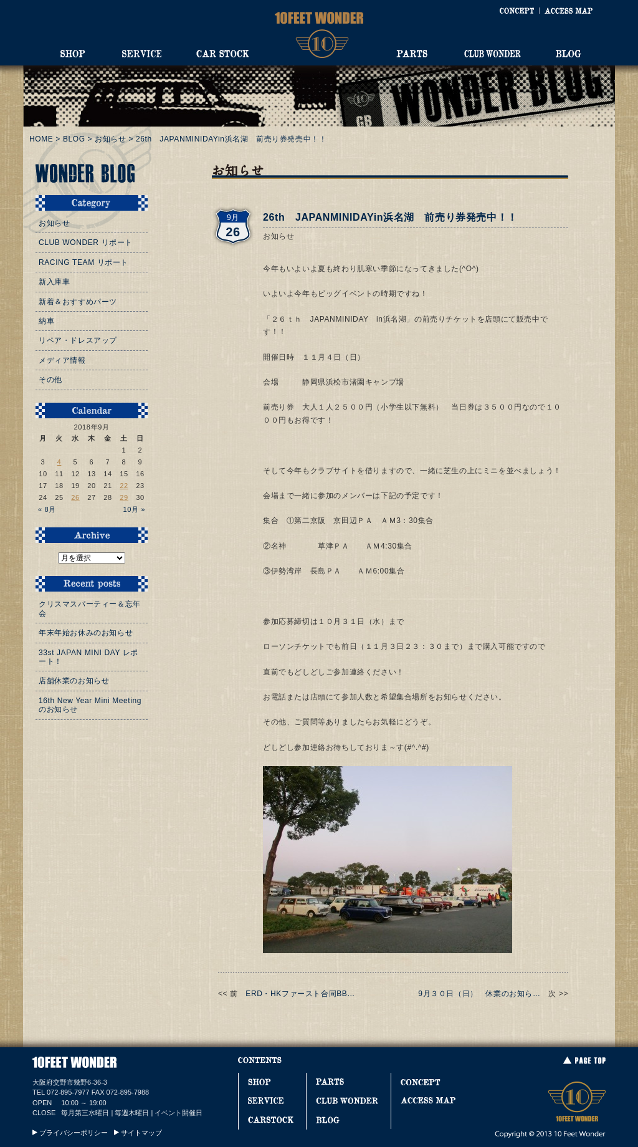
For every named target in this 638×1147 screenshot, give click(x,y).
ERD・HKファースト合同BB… (300, 993)
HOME (41, 139)
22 (124, 485)
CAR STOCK (222, 53)
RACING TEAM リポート (83, 262)
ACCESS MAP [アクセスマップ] (569, 10)
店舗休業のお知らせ (74, 680)
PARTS (411, 53)
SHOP (72, 53)
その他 (50, 379)
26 (75, 497)
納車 (46, 321)
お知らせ (110, 139)
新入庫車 (54, 281)
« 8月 (47, 509)
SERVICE (141, 53)
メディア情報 (62, 360)
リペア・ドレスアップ (78, 340)
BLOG (568, 53)
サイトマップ (141, 1132)
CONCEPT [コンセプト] (516, 10)
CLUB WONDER (492, 53)
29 (124, 497)
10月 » (134, 509)
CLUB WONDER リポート (86, 242)
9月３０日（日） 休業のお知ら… (479, 993)
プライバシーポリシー (73, 1132)
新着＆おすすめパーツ (78, 301)
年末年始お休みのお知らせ (86, 632)
